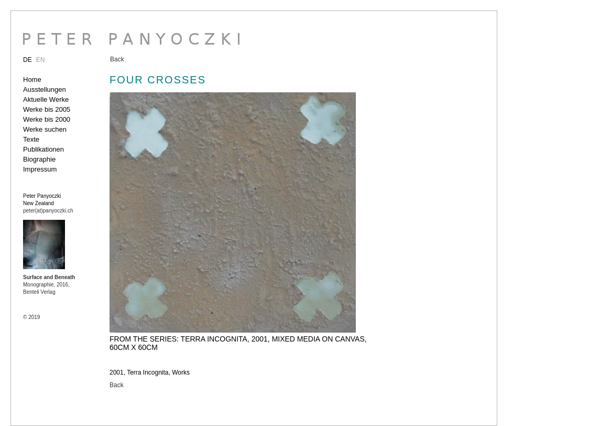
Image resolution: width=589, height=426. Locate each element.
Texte (31, 139)
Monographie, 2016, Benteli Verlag (49, 284)
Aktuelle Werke (46, 99)
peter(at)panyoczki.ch (48, 211)
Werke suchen (45, 129)
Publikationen (43, 149)
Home (32, 79)
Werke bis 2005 (46, 109)
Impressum (40, 169)
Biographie (39, 159)
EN (40, 59)
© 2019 (31, 317)
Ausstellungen (44, 89)
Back (117, 59)
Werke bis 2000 (46, 119)
